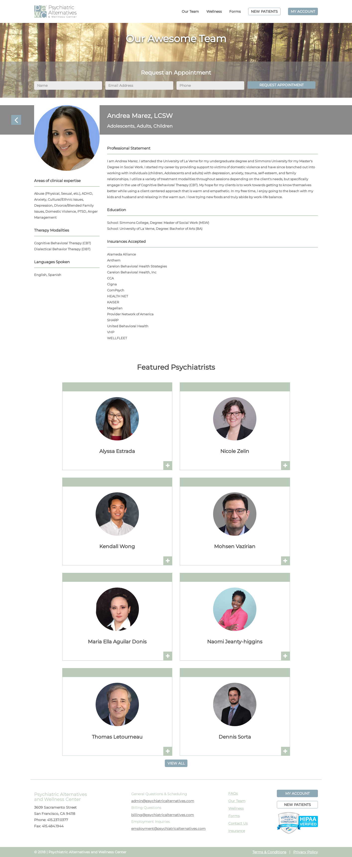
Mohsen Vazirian (234, 546)
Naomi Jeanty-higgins (234, 642)
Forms (235, 11)
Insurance (236, 831)
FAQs (233, 793)
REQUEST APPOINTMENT (281, 85)
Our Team (190, 11)
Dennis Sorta (235, 737)
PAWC (55, 11)
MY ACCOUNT (303, 11)
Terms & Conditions (269, 852)
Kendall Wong (117, 546)
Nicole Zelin (234, 451)
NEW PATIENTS (264, 11)
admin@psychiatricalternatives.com (162, 801)
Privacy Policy (305, 852)
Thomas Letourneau (117, 737)
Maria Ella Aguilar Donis (117, 642)
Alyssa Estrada (117, 451)
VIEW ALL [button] (176, 763)
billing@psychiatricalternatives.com (162, 815)
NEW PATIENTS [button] (297, 804)
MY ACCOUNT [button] (297, 793)
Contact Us (238, 823)
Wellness (214, 11)
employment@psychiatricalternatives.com (168, 828)
